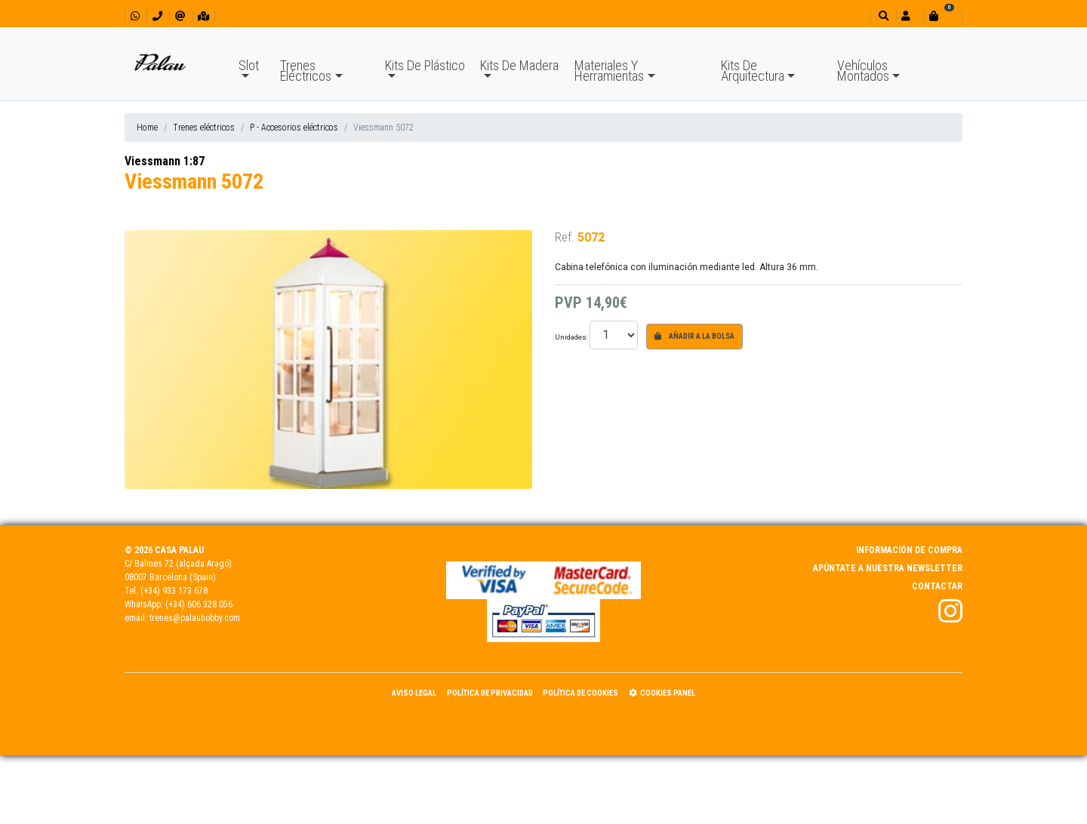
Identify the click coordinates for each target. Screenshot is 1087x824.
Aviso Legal (414, 693)
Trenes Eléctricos (305, 70)
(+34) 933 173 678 (174, 591)
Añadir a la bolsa (694, 336)
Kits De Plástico (425, 65)
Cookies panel (662, 693)
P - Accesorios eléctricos (294, 127)
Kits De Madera (519, 65)
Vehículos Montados (863, 70)
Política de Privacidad (490, 693)
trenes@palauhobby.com (194, 618)
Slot (249, 65)
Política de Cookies (580, 693)
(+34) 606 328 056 (198, 604)
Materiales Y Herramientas (609, 70)
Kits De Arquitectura (752, 70)
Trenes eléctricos (204, 127)
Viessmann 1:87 (165, 161)
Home (147, 127)
